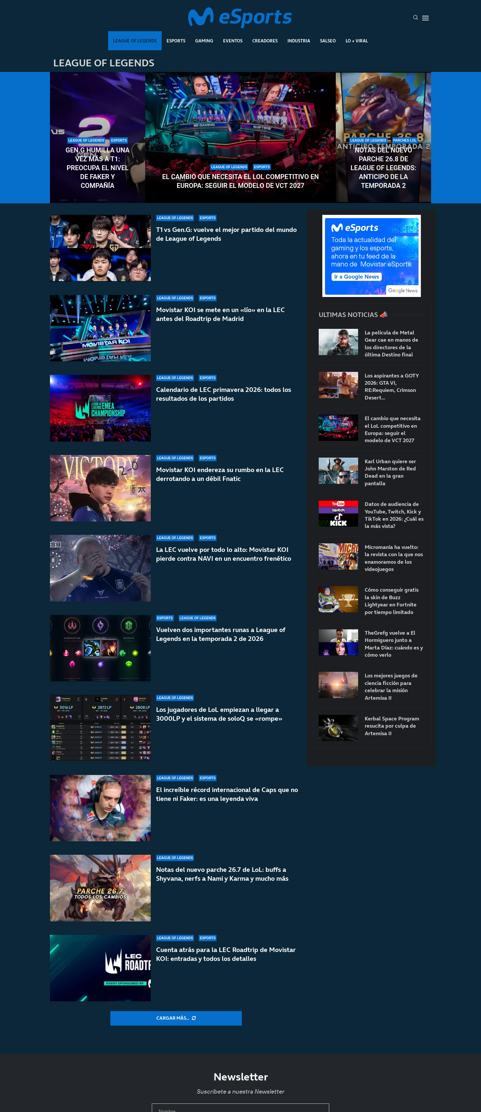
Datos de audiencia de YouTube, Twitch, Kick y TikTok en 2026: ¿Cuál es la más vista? (394, 515)
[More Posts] (176, 1018)
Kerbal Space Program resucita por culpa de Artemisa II (392, 726)
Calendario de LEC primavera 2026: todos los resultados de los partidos (223, 394)
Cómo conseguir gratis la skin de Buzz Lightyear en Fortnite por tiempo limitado (392, 600)
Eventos (232, 41)
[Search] (415, 18)
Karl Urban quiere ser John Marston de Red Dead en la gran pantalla (390, 472)
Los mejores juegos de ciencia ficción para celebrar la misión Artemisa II (391, 686)
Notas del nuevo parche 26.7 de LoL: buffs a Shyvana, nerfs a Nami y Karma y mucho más (222, 874)
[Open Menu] (425, 18)
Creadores (265, 41)
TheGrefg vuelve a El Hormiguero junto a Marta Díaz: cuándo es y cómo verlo (394, 643)
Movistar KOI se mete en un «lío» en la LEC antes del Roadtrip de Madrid (220, 314)
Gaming (204, 41)
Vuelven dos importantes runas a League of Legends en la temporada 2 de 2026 (220, 634)
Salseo (328, 41)
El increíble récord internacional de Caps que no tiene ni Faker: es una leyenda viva (227, 794)
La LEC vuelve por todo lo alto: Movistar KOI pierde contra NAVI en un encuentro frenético (223, 554)
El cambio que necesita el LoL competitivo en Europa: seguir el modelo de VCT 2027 (240, 181)
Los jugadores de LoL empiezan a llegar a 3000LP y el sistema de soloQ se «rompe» (219, 714)
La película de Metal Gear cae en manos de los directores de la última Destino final (391, 343)
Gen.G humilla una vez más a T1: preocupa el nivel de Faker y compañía (98, 168)
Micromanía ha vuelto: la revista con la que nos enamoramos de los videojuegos (394, 558)
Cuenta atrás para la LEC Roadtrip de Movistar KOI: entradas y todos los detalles (226, 954)
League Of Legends (135, 41)
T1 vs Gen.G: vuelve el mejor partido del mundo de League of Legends (226, 234)
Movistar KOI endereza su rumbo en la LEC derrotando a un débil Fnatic (220, 475)
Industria (298, 41)
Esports (176, 41)
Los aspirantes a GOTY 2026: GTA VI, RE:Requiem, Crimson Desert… (392, 386)
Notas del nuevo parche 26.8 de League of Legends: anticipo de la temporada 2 (383, 168)
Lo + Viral (357, 41)
